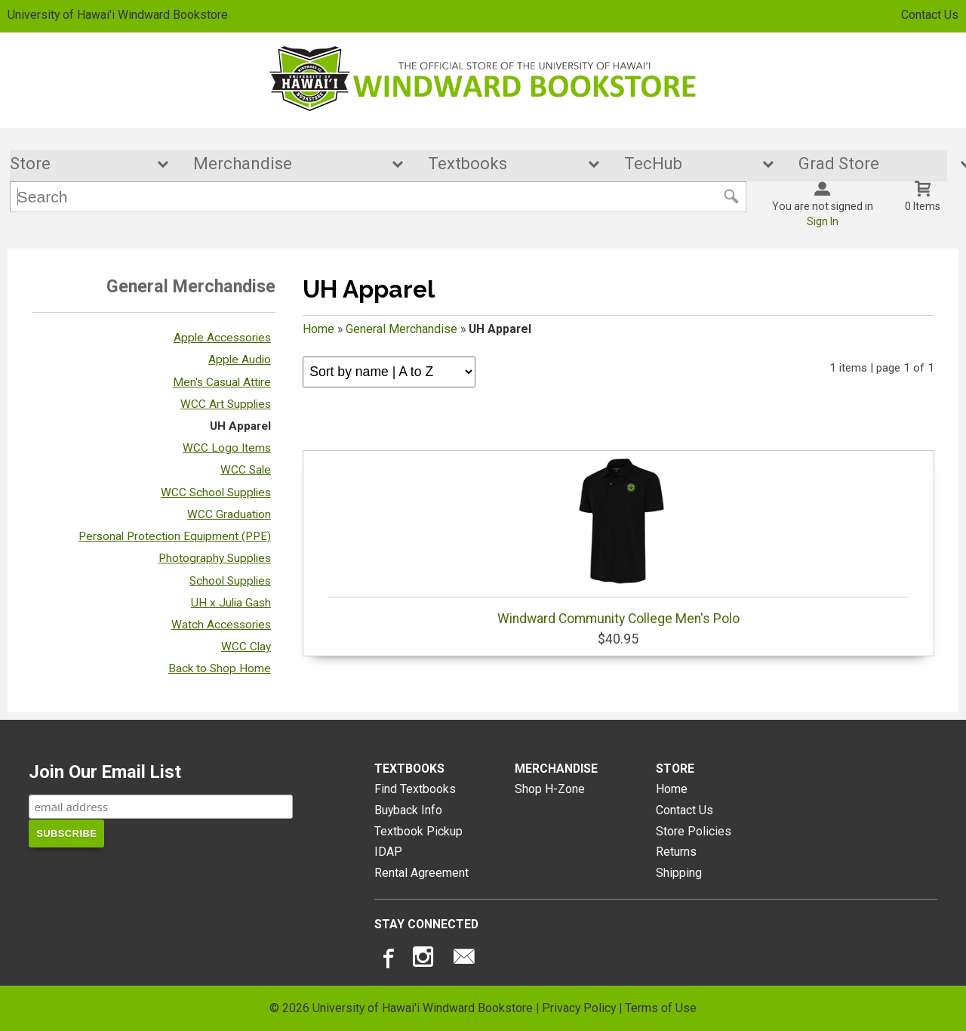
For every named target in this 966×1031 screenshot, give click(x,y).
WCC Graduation (229, 514)
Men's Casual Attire (222, 382)
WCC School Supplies (216, 492)
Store (79, 164)
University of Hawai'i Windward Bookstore (118, 15)
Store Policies (693, 831)
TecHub (689, 164)
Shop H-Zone (550, 790)
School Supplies (230, 581)
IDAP (388, 852)
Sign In (822, 222)
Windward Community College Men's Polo (618, 542)
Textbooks (503, 164)
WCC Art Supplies (225, 404)
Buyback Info (408, 810)
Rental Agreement (421, 873)
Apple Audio (239, 360)
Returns (676, 852)
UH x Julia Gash (231, 603)
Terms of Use (661, 1008)
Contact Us (929, 15)
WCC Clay (246, 647)
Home (318, 330)
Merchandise (288, 164)
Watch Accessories (221, 625)
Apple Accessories (222, 338)
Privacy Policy (579, 1008)
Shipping (679, 873)
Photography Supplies (214, 559)
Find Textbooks (415, 790)
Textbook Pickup (418, 831)
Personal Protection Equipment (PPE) (174, 537)
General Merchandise (401, 330)
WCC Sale (245, 470)
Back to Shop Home (219, 669)
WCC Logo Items (227, 448)
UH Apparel (240, 427)
